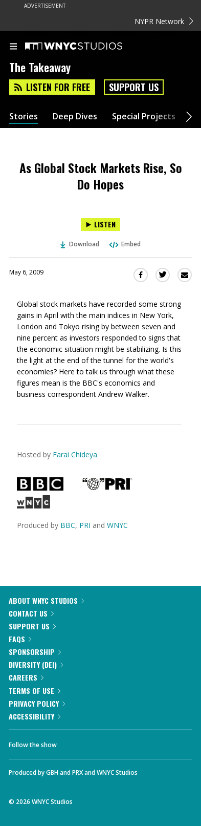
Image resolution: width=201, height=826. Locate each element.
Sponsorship (35, 651)
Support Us (134, 87)
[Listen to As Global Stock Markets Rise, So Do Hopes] (100, 224)
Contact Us (31, 613)
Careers (26, 677)
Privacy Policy (37, 703)
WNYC (117, 525)
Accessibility (34, 716)
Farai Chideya (75, 454)
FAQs (20, 638)
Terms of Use (34, 690)
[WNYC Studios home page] (86, 46)
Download (79, 244)
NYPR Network (164, 21)
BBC (67, 525)
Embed (124, 244)
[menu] (13, 47)
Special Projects (143, 116)
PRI (85, 525)
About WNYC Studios (46, 600)
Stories (23, 116)
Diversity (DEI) (36, 664)
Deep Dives (75, 116)
